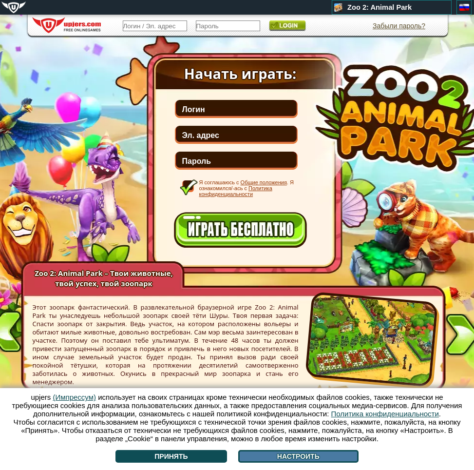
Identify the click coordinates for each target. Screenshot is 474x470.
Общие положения (264, 182)
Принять (171, 456)
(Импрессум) (74, 397)
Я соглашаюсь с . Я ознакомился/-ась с (246, 187)
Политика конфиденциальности (235, 191)
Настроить (298, 456)
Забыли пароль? (399, 26)
